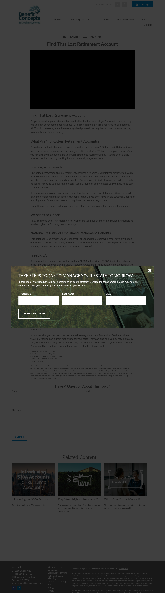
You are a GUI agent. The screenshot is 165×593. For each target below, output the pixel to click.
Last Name (68, 294)
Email (109, 294)
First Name (24, 294)
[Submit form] (34, 314)
